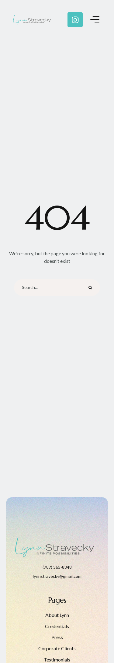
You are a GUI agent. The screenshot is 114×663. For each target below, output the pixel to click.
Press (57, 637)
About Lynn (57, 615)
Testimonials (57, 659)
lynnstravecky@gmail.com (57, 576)
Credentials (57, 626)
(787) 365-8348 (57, 567)
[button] (97, 636)
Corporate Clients (57, 648)
